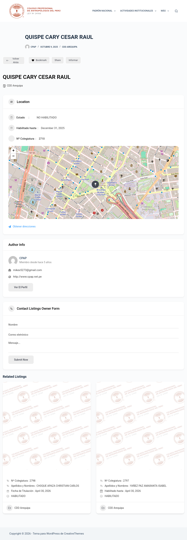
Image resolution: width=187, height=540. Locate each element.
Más (165, 11)
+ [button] (13, 151)
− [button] (13, 156)
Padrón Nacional (104, 11)
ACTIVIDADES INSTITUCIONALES (139, 11)
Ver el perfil (20, 287)
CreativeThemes (74, 533)
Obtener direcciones (22, 226)
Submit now (21, 359)
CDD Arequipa (69, 47)
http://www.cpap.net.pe (27, 276)
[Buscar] (176, 11)
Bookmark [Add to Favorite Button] (39, 60)
